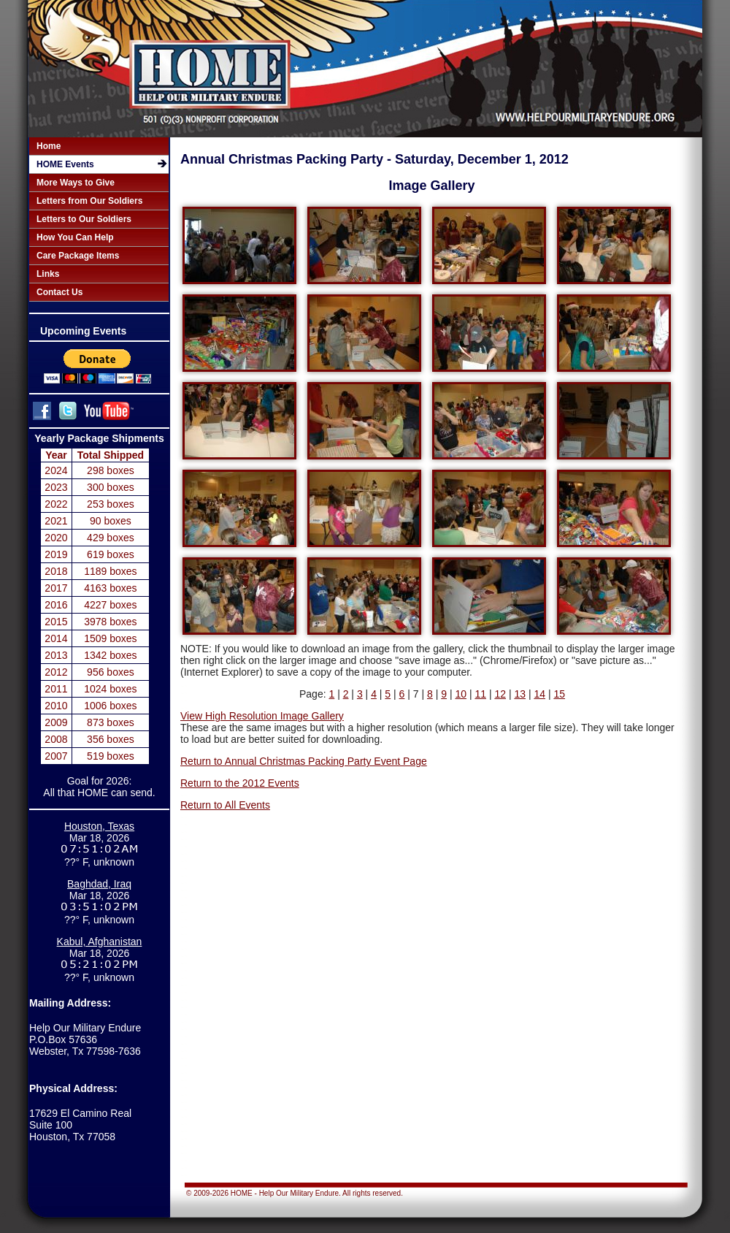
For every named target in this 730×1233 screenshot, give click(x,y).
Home (48, 146)
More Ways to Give (75, 182)
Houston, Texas (99, 826)
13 (520, 694)
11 (480, 694)
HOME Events (65, 164)
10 (460, 694)
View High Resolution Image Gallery (262, 716)
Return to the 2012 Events (239, 783)
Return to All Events (225, 805)
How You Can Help (75, 237)
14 (539, 694)
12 (500, 694)
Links (47, 274)
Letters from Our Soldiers (89, 201)
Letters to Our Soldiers (83, 219)
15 (559, 694)
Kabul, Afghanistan (99, 941)
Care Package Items (77, 256)
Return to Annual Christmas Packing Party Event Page (303, 761)
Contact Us (59, 292)
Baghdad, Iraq (99, 884)
